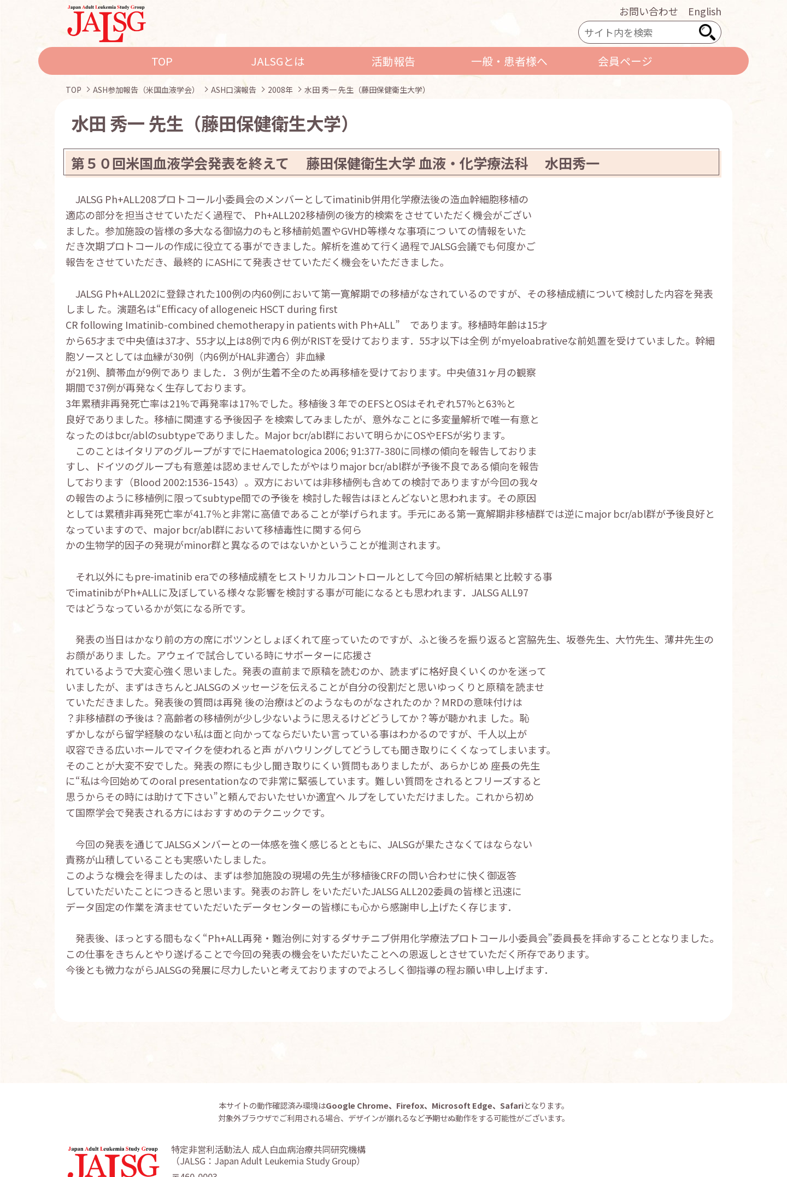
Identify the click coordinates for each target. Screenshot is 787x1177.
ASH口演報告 (233, 89)
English (704, 11)
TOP (162, 61)
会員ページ (625, 61)
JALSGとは (278, 61)
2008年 (280, 89)
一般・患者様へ (509, 61)
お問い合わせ (648, 11)
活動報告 (393, 61)
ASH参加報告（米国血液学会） (146, 89)
